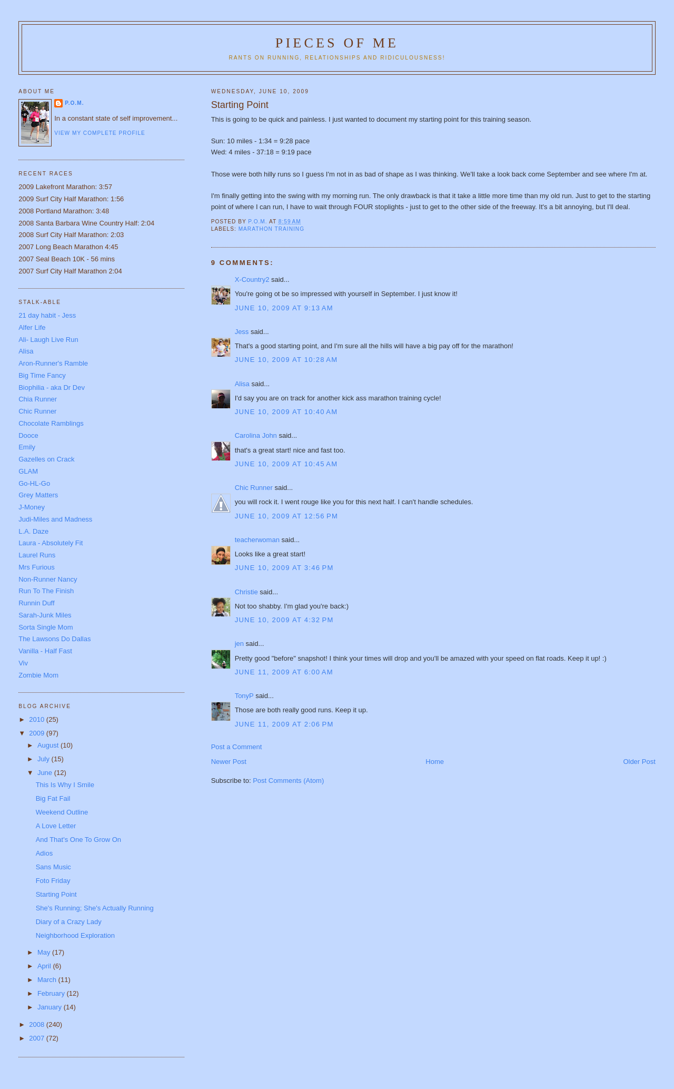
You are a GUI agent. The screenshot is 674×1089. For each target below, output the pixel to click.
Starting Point (56, 894)
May (44, 952)
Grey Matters (38, 495)
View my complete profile (99, 133)
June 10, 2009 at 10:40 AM (286, 412)
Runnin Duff (36, 603)
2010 (37, 719)
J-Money (31, 507)
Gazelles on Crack (46, 459)
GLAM (28, 471)
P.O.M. (74, 103)
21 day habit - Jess (47, 315)
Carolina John (256, 435)
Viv (23, 663)
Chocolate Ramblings (51, 423)
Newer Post (228, 762)
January (50, 1007)
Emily (26, 447)
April (45, 966)
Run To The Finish (46, 591)
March (47, 980)
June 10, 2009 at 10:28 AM (286, 360)
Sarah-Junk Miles (44, 615)
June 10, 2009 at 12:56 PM (286, 516)
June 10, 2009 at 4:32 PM (284, 620)
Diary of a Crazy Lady (69, 922)
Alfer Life (31, 327)
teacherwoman (257, 540)
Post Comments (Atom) (288, 780)
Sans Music (53, 867)
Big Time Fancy (42, 375)
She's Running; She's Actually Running (95, 908)
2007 (37, 1038)
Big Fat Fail (53, 798)
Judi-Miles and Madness (55, 519)
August (49, 745)
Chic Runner (254, 488)
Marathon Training (271, 229)
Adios (44, 853)
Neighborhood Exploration (75, 935)
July (44, 759)
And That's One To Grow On (78, 839)
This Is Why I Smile (65, 785)
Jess (242, 332)
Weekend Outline (62, 812)
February (52, 993)
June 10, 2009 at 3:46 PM (284, 568)
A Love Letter (56, 826)
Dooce (28, 435)
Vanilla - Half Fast (45, 651)
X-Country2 (252, 279)
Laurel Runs (36, 555)
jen (239, 643)
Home (434, 762)
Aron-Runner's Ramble (53, 363)
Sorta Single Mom (45, 627)
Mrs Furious (36, 567)
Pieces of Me (337, 43)
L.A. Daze (33, 531)
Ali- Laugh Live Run (48, 340)
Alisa (242, 384)
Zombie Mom (38, 675)
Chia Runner (37, 399)
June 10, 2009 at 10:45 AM (286, 464)
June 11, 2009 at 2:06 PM (284, 724)
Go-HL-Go (34, 483)
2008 (37, 1024)
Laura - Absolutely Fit (50, 543)
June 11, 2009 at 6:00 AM (284, 672)
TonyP (244, 696)
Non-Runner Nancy (47, 579)
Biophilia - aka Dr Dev (51, 387)
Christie (246, 592)
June (45, 773)
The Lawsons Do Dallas (54, 639)
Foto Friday (53, 881)
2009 (37, 733)
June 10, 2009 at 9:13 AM (284, 308)
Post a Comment (236, 747)
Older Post (639, 762)
